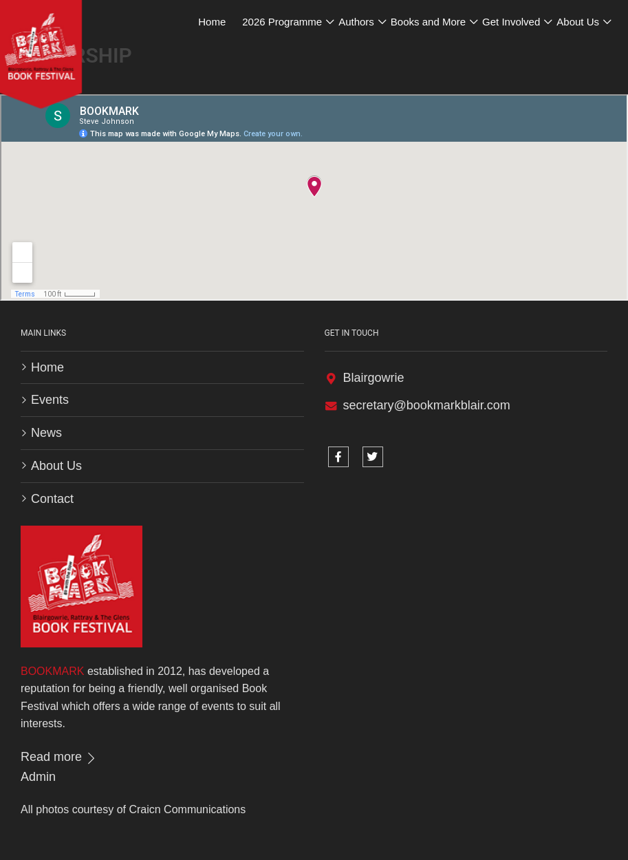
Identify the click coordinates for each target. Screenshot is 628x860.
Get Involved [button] (511, 22)
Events (50, 400)
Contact (52, 499)
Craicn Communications (187, 809)
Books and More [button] (428, 22)
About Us (56, 466)
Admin (38, 777)
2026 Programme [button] (282, 22)
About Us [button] (577, 22)
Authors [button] (356, 22)
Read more (59, 757)
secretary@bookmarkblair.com (426, 405)
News (46, 433)
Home (212, 22)
